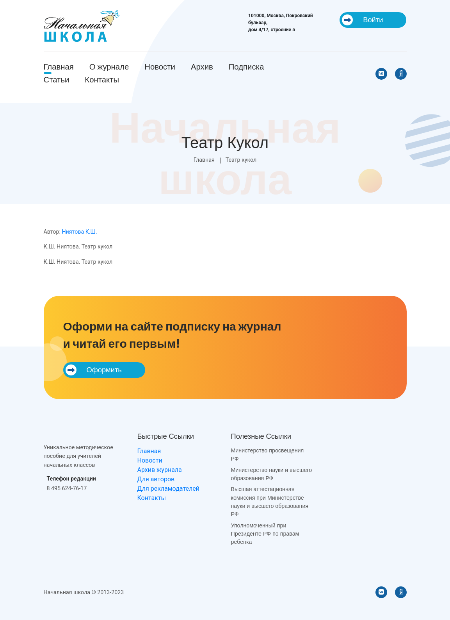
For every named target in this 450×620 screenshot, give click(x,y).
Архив (202, 66)
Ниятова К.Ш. (79, 232)
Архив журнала (159, 469)
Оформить (94, 369)
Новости (159, 66)
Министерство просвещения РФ (267, 455)
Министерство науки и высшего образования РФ (271, 474)
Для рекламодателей (168, 488)
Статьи (56, 79)
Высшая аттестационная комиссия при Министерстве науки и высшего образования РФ (270, 501)
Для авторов (156, 479)
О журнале (109, 66)
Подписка (246, 66)
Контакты (102, 79)
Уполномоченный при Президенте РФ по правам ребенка (265, 534)
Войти (362, 19)
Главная (59, 66)
